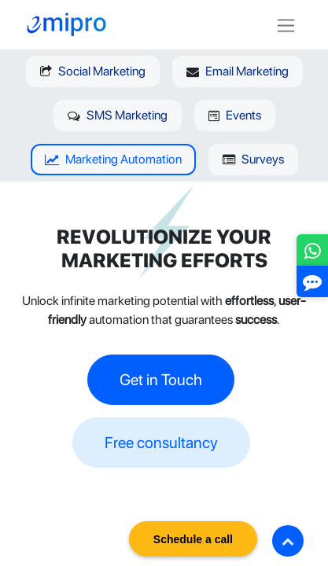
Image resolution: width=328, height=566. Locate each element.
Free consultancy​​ (161, 442)
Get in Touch (161, 379)
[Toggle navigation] (286, 24)
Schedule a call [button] (193, 539)
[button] (288, 541)
